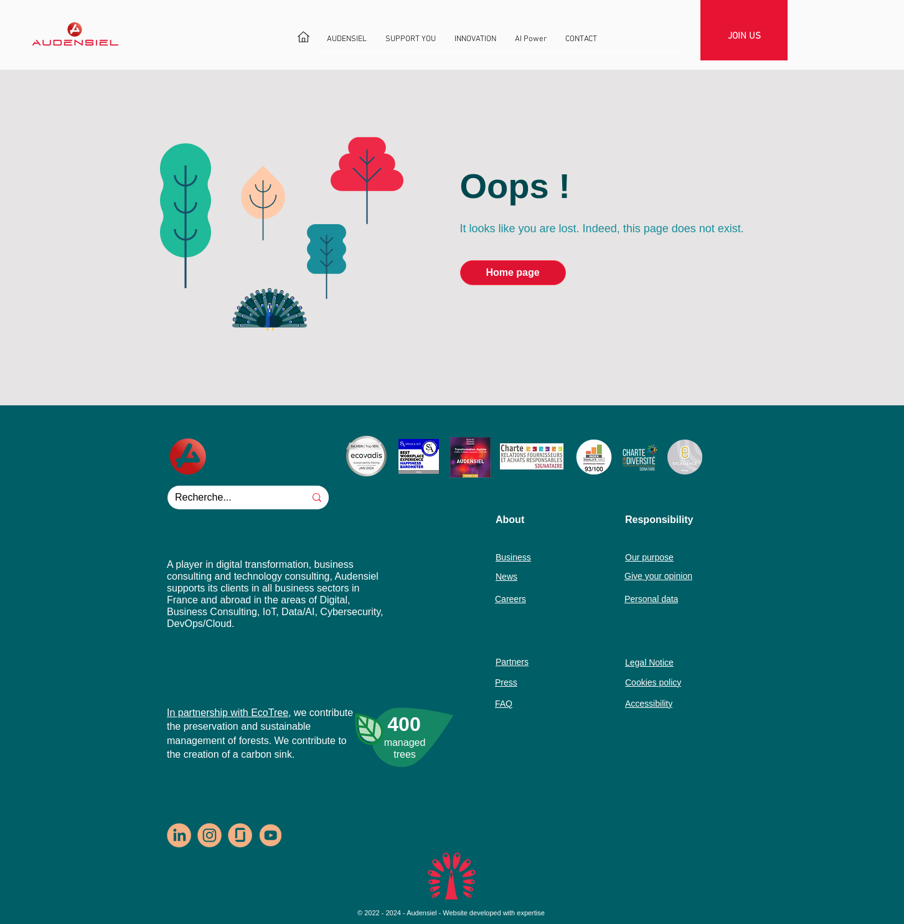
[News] (519, 576)
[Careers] (516, 598)
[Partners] (519, 661)
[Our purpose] (666, 557)
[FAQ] (516, 703)
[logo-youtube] (270, 835)
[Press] (516, 682)
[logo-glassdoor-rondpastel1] (240, 835)
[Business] (519, 557)
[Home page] (513, 272)
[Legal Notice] (667, 662)
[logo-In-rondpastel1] (179, 835)
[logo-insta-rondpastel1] (209, 835)
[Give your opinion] (665, 575)
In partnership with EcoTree (227, 712)
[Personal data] (673, 598)
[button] (347, 43)
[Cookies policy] (673, 682)
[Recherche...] (226, 497)
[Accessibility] (673, 703)
